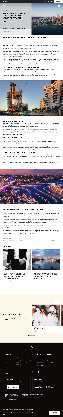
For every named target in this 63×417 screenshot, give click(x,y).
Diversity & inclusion (50, 362)
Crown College (49, 358)
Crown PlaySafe (7, 366)
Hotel (6, 358)
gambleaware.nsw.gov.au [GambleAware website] (12, 400)
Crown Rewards (18, 360)
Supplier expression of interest (40, 363)
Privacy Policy (27, 412)
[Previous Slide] (55, 302)
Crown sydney (8, 354)
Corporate (39, 354)
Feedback (7, 373)
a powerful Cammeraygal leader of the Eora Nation (23, 48)
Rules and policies (29, 360)
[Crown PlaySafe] (12, 395)
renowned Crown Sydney (13, 213)
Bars (6, 362)
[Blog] (4, 10)
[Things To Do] (6, 25)
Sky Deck (17, 362)
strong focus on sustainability (33, 141)
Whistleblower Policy (40, 365)
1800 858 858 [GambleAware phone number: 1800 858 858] (15, 399)
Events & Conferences (19, 358)
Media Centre (39, 360)
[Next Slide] (58, 302)
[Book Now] (58, 1)
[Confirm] (54, 413)
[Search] (55, 6)
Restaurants (7, 360)
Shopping (17, 357)
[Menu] (58, 6)
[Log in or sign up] (13, 387)
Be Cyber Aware (28, 357)
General (27, 354)
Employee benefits (50, 360)
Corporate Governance (40, 357)
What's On (7, 357)
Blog (27, 362)
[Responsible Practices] (36, 397)
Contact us (7, 371)
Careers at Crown (50, 357)
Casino (6, 364)
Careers (49, 354)
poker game (53, 219)
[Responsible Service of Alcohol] (25, 397)
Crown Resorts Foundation (41, 358)
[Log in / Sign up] (48, 1)
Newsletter (28, 358)
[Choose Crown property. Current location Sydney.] (4, 1)
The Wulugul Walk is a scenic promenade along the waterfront (47, 156)
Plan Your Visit (18, 364)
